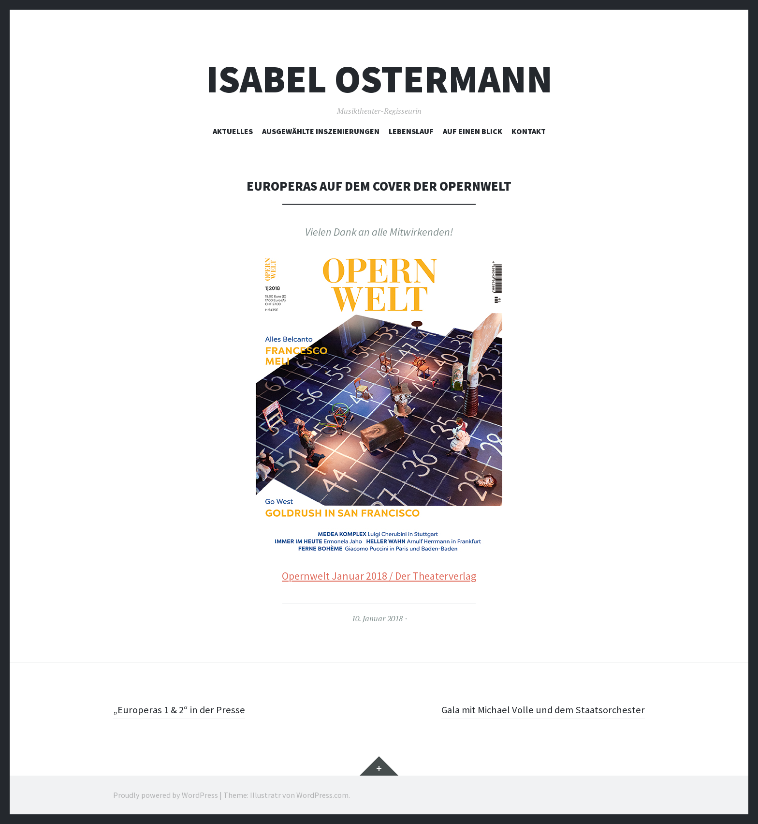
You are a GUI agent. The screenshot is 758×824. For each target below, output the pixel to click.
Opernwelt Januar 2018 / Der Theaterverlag (379, 576)
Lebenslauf (411, 131)
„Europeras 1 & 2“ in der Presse (181, 709)
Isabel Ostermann (379, 79)
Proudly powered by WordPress (165, 795)
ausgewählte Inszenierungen (320, 131)
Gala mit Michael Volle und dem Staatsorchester (539, 709)
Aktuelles (233, 131)
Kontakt (528, 131)
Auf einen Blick (472, 131)
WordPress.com (322, 795)
